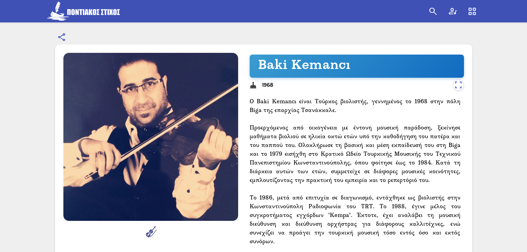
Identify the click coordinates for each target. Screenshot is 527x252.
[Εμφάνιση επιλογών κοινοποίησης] (62, 37)
